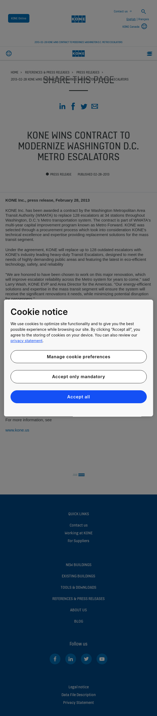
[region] (78, 358)
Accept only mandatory (78, 376)
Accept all (78, 396)
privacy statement (26, 340)
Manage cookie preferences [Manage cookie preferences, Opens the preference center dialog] (78, 356)
